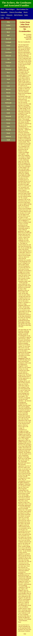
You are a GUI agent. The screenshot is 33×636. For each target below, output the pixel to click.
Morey (8, 99)
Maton (8, 96)
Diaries (26, 12)
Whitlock (8, 136)
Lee (8, 82)
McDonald (8, 103)
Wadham (8, 130)
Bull (8, 35)
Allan (8, 22)
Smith (8, 113)
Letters (3, 15)
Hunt (8, 72)
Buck (8, 32)
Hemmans (8, 69)
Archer (8, 25)
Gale (8, 59)
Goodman (8, 62)
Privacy (8, 18)
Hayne (8, 66)
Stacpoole (8, 116)
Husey (8, 76)
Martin (8, 92)
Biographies (4, 12)
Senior (8, 106)
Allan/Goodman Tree (22, 9)
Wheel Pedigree (10, 9)
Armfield (8, 28)
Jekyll (8, 79)
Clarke (8, 45)
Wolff (8, 140)
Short (8, 109)
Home (2, 9)
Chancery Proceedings (15, 12)
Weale (8, 133)
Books (26, 15)
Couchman (8, 52)
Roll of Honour (18, 15)
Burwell (8, 39)
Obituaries (9, 15)
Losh (8, 86)
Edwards (8, 55)
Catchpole (8, 42)
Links (2, 18)
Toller (8, 126)
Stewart (8, 119)
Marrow (8, 89)
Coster (8, 49)
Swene (8, 123)
